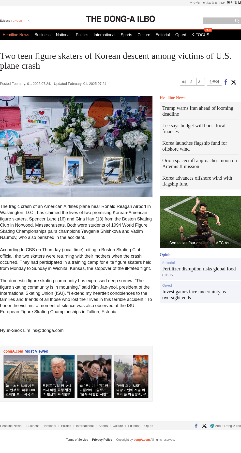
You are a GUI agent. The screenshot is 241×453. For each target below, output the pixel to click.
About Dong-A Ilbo (225, 426)
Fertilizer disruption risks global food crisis (199, 271)
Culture (143, 35)
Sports (126, 35)
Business (43, 35)
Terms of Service (77, 439)
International (104, 35)
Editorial (163, 35)
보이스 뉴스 (210, 2)
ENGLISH (19, 20)
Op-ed (180, 35)
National (63, 35)
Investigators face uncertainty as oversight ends (194, 294)
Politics (82, 35)
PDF (222, 2)
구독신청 (195, 2)
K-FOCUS (200, 35)
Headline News (16, 35)
